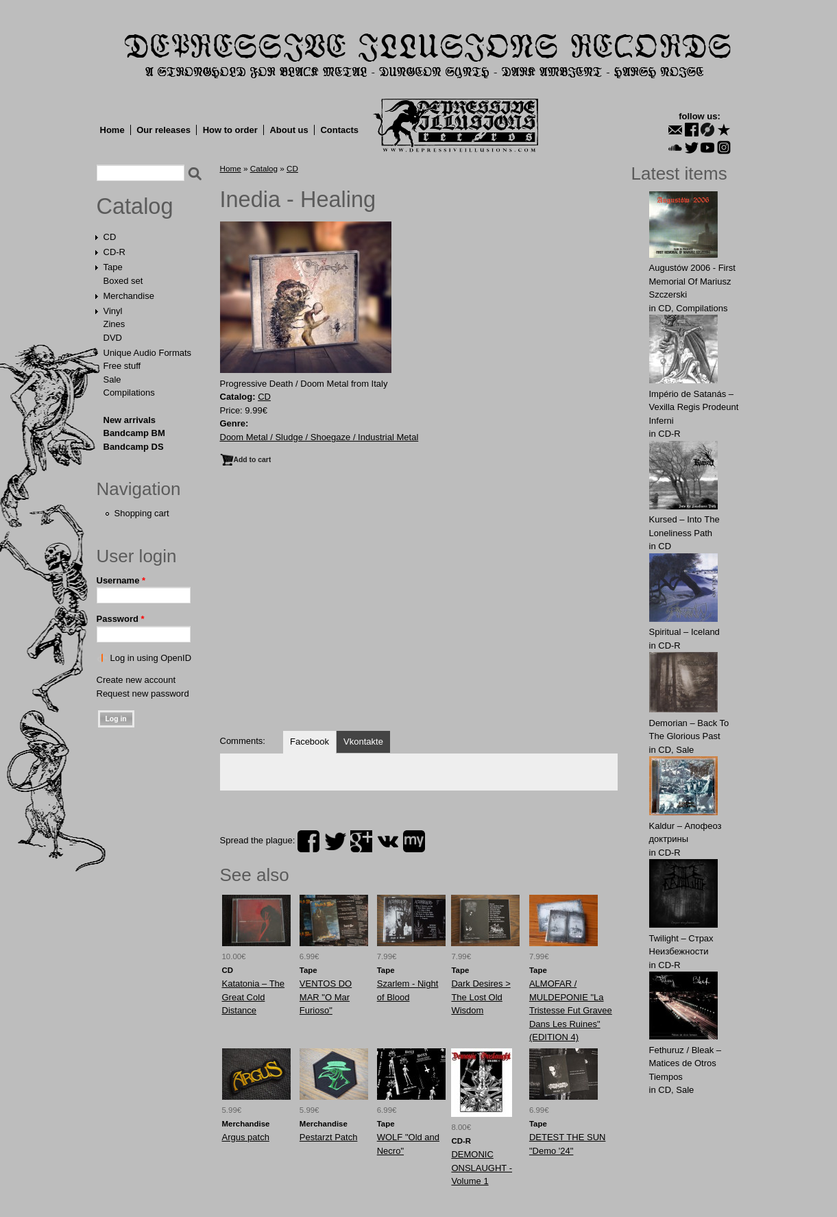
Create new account (136, 680)
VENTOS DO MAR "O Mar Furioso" (326, 996)
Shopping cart (141, 513)
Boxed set (123, 281)
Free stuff (122, 366)
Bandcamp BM (134, 433)
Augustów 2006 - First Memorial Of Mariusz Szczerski (692, 281)
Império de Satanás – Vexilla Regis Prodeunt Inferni (694, 407)
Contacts (339, 130)
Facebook (309, 741)
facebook (308, 841)
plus (361, 841)
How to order (230, 130)
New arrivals (130, 420)
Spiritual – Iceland (684, 632)
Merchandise (129, 296)
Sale (112, 379)
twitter (335, 841)
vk (388, 841)
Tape (113, 267)
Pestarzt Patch (329, 1137)
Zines (114, 324)
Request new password (143, 693)
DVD (113, 338)
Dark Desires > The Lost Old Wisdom (480, 996)
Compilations (129, 392)
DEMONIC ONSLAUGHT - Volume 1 (481, 1167)
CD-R (115, 252)
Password (121, 619)
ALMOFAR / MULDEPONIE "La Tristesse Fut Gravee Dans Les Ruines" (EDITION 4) (570, 1010)
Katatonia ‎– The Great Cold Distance (253, 996)
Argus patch (245, 1137)
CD (110, 237)
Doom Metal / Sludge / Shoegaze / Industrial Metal (319, 437)
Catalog (135, 206)
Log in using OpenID (151, 658)
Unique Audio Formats (148, 353)
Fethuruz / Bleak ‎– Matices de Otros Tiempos (685, 1063)
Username (121, 580)
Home (112, 130)
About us (288, 130)
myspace (414, 841)
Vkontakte (363, 741)
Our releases (163, 130)
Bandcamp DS (134, 447)
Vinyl (113, 311)
